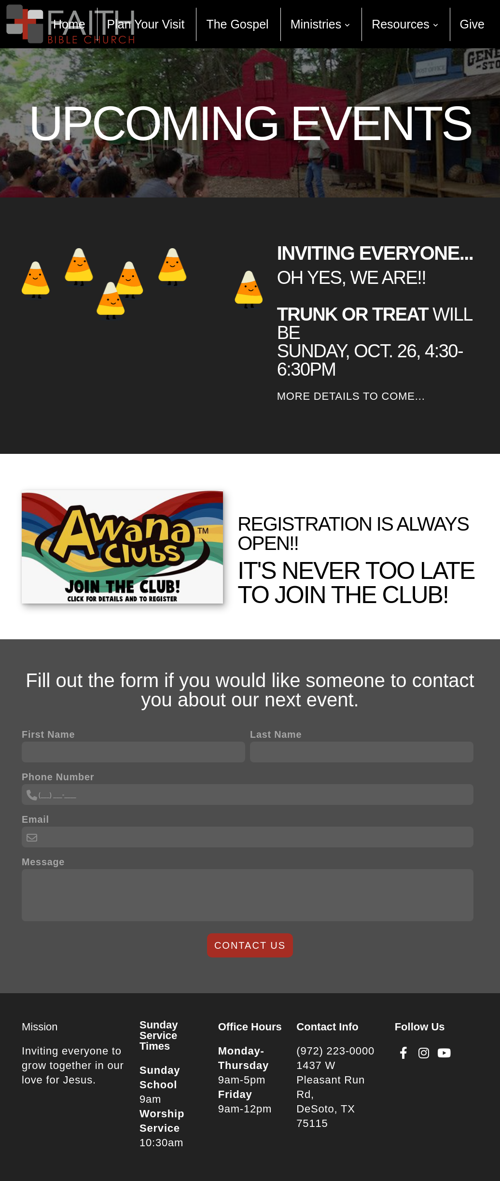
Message (43, 862)
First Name (48, 734)
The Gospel (237, 24)
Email (35, 819)
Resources (405, 24)
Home (69, 24)
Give (472, 24)
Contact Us (250, 945)
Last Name (276, 734)
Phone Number (58, 777)
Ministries (320, 24)
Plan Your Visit (146, 24)
